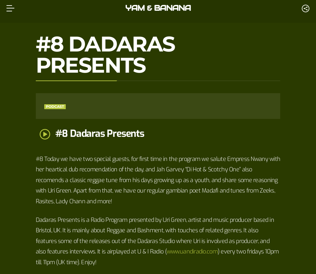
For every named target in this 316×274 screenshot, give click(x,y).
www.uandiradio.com (192, 251)
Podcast (55, 106)
